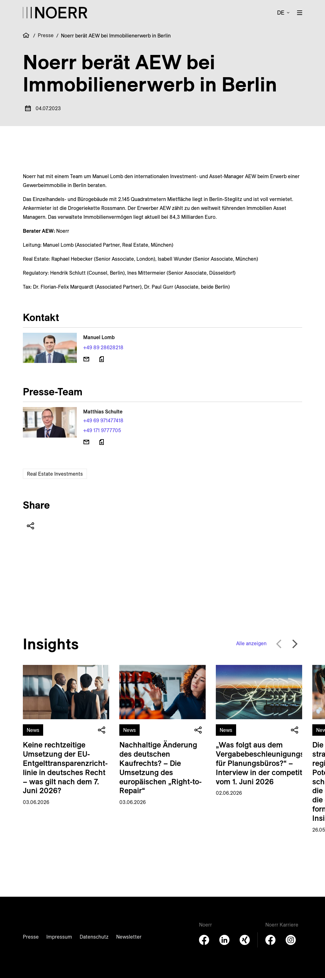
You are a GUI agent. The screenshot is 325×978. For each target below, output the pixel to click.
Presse (46, 35)
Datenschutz (94, 937)
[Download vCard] (101, 359)
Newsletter (129, 937)
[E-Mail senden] (86, 359)
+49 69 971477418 (103, 420)
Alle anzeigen (251, 643)
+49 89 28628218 (103, 347)
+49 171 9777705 (102, 430)
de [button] (280, 12)
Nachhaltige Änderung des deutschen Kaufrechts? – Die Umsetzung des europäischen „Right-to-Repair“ (160, 767)
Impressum (59, 937)
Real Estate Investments (55, 474)
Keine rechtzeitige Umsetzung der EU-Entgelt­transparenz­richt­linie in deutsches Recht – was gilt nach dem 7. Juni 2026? (65, 767)
